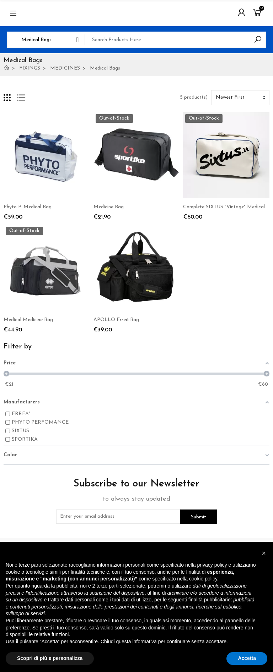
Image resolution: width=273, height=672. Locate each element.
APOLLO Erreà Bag (116, 320)
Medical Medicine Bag (28, 320)
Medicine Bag (108, 207)
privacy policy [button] (212, 565)
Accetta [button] (247, 658)
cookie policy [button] (203, 579)
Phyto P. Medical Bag (28, 207)
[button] (263, 553)
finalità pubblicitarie (209, 599)
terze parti (107, 586)
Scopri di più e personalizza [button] (49, 658)
